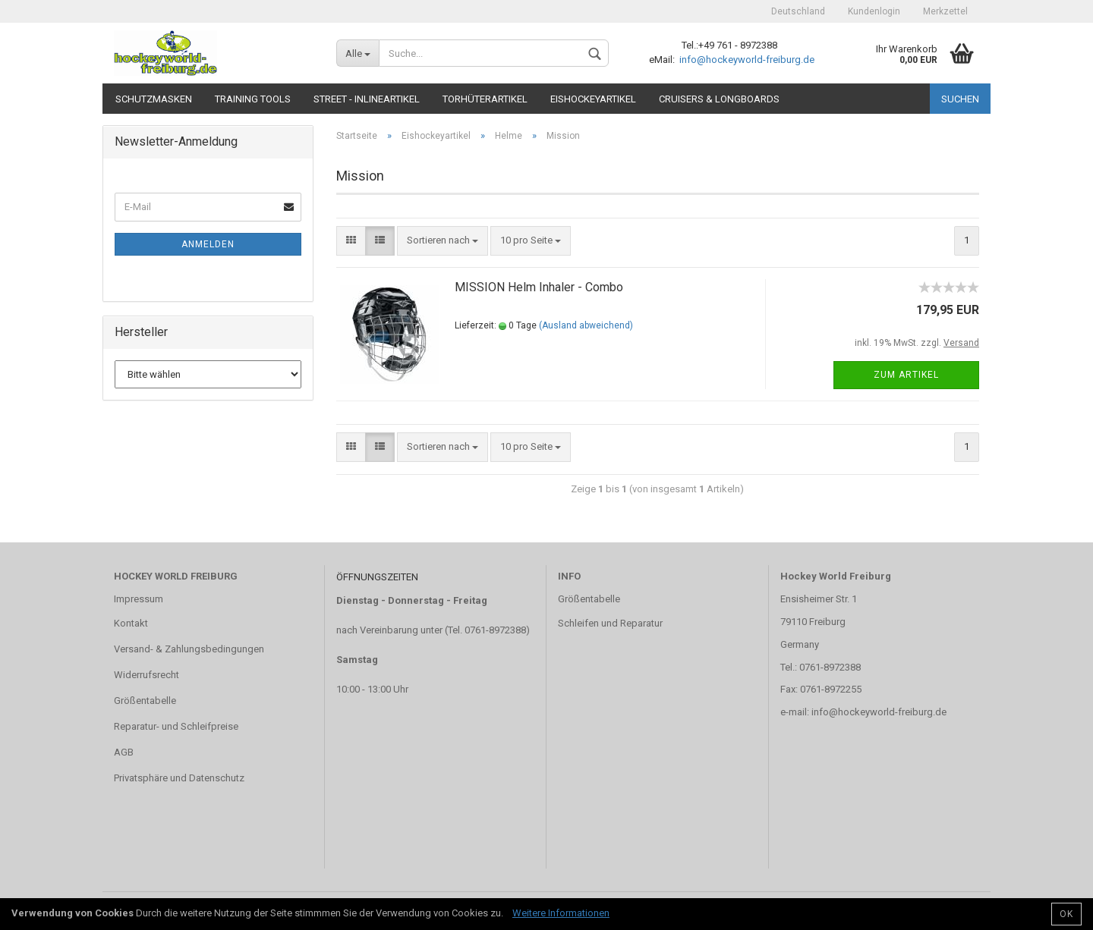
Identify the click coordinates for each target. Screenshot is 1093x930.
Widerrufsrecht (146, 674)
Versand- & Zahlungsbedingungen (189, 649)
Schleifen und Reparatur (610, 623)
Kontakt (131, 623)
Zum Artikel (906, 374)
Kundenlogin (874, 11)
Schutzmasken (153, 99)
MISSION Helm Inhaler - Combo (539, 287)
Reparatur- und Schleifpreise (176, 726)
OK (1066, 914)
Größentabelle (145, 700)
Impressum (138, 599)
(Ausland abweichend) (586, 325)
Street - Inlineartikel (366, 99)
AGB (124, 752)
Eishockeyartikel (593, 99)
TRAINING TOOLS (253, 99)
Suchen (960, 99)
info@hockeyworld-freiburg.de (745, 59)
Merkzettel (945, 11)
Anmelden (208, 244)
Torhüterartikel (485, 99)
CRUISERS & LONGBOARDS (719, 99)
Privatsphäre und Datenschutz (179, 778)
